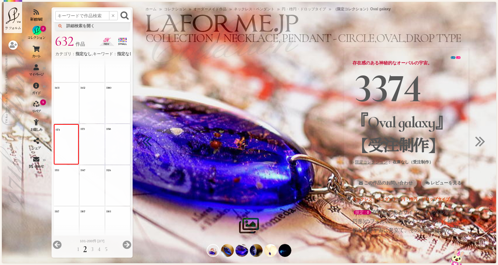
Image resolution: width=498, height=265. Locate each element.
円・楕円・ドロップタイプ (425, 199)
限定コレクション (371, 162)
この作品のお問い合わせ (388, 183)
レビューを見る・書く (453, 183)
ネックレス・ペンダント (374, 199)
